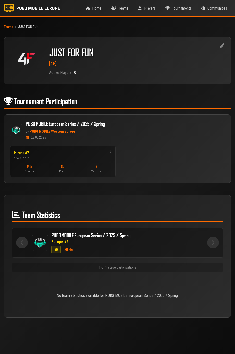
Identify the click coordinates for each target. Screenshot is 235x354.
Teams (8, 27)
